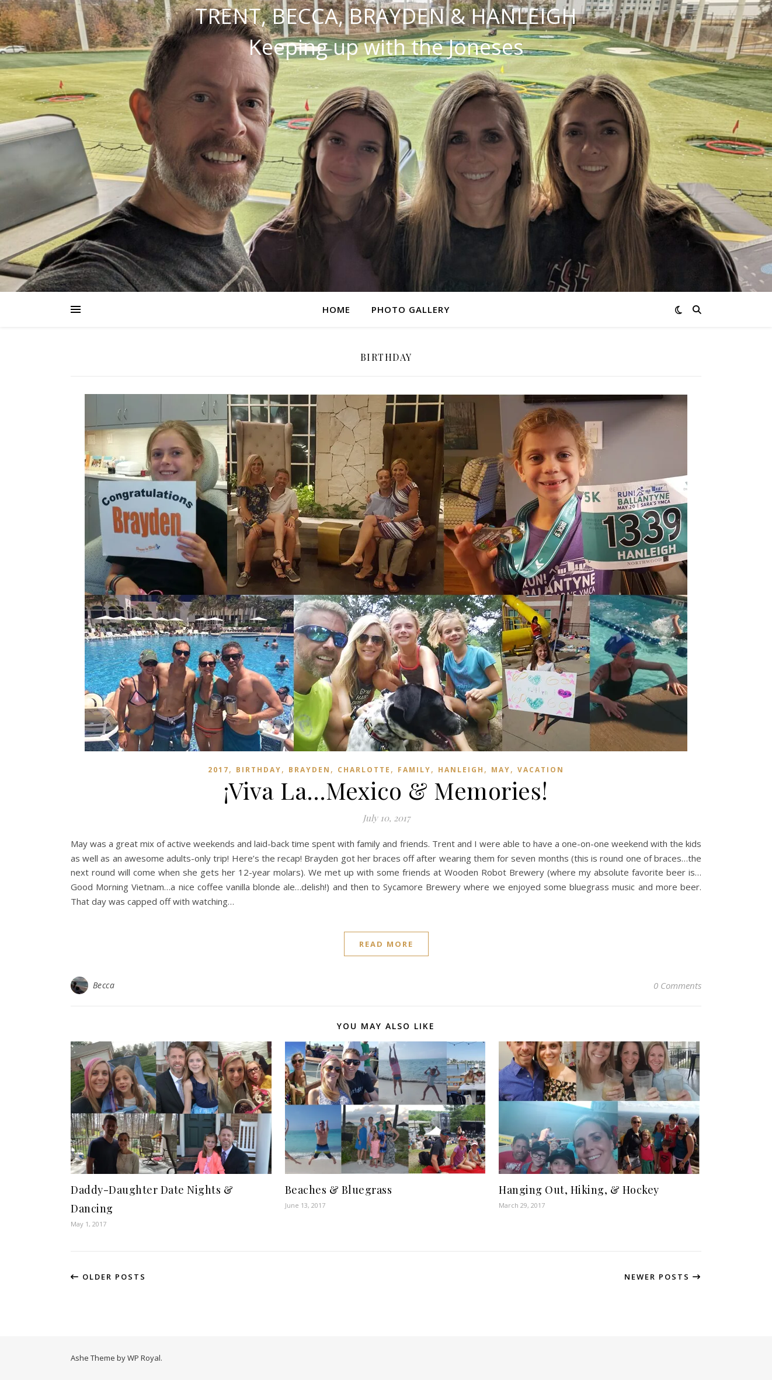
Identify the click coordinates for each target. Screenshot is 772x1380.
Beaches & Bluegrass (338, 1190)
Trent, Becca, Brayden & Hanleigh (386, 16)
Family (414, 770)
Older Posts (108, 1276)
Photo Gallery (410, 309)
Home (336, 309)
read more (386, 944)
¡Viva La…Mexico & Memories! (386, 790)
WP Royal (144, 1358)
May (500, 770)
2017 (218, 770)
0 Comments (677, 985)
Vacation (540, 770)
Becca (104, 985)
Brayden (309, 770)
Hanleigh (461, 770)
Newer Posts (662, 1276)
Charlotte (364, 770)
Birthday (258, 770)
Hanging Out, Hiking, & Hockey (579, 1190)
